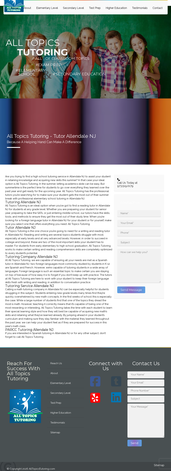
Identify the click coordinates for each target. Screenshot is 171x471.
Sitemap (55, 432)
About (27, 8)
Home (14, 8)
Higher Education (116, 8)
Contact (158, 8)
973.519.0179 (125, 186)
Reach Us (56, 363)
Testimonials (140, 8)
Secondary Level (73, 8)
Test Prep (95, 8)
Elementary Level (47, 8)
